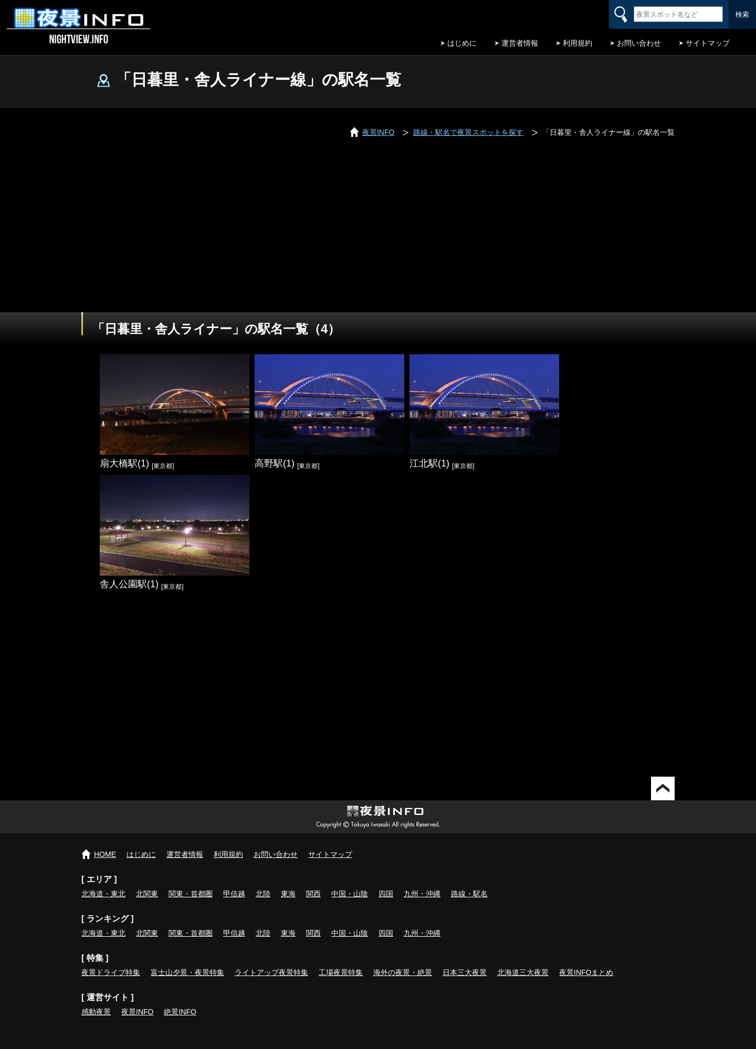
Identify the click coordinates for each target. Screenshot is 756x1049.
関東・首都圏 (191, 893)
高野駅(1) (275, 463)
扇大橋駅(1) (124, 463)
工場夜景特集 (341, 972)
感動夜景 (96, 1012)
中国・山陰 (349, 893)
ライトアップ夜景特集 (271, 972)
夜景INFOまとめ (586, 972)
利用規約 (577, 43)
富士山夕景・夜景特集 (187, 972)
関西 (313, 893)
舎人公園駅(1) (129, 584)
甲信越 (234, 893)
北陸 (263, 893)
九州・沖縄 (422, 893)
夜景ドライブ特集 (110, 972)
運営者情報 (519, 43)
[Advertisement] (378, 233)
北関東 (147, 893)
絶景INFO (180, 1012)
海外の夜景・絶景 (402, 972)
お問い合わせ (639, 43)
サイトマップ (708, 43)
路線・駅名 (469, 893)
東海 (288, 893)
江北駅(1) (429, 463)
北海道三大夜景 (523, 972)
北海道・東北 (103, 893)
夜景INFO (137, 1012)
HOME (105, 854)
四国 (386, 893)
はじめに (462, 43)
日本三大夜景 (465, 972)
